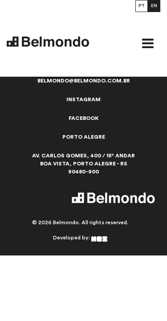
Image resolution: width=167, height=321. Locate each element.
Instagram (83, 99)
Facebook (84, 118)
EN (154, 6)
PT (141, 6)
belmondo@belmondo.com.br (83, 80)
